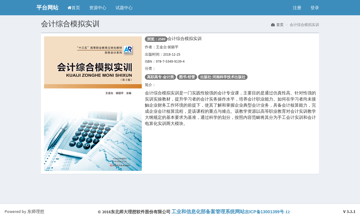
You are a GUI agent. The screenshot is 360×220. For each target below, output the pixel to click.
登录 (314, 7)
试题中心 (124, 7)
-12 (230, 212)
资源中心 (97, 7)
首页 (74, 7)
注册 (297, 7)
